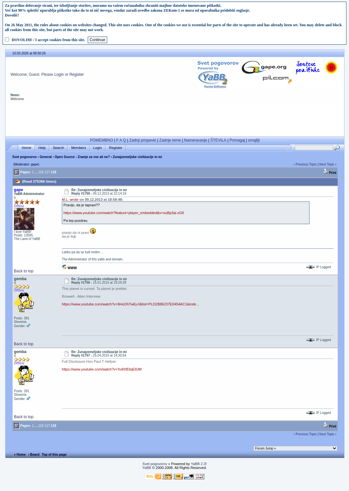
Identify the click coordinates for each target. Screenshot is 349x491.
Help (42, 148)
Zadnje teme (170, 140)
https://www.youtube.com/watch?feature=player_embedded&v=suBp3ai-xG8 (123, 213)
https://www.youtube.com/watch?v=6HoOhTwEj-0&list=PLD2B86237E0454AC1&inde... (130, 304)
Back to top (23, 271)
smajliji (254, 140)
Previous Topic (306, 164)
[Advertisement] (175, 118)
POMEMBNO (101, 140)
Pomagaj (237, 140)
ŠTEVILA (218, 140)
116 (41, 172)
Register (76, 74)
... (36, 172)
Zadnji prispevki (142, 140)
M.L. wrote (70, 199)
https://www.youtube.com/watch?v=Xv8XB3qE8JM (101, 369)
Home (26, 148)
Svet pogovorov (24, 157)
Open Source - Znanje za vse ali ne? (82, 157)
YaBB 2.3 (198, 464)
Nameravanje (195, 140)
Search (58, 148)
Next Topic (326, 164)
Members (78, 148)
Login (59, 74)
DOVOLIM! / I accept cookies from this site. (48, 40)
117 (47, 172)
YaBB (146, 468)
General (46, 157)
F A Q (121, 140)
